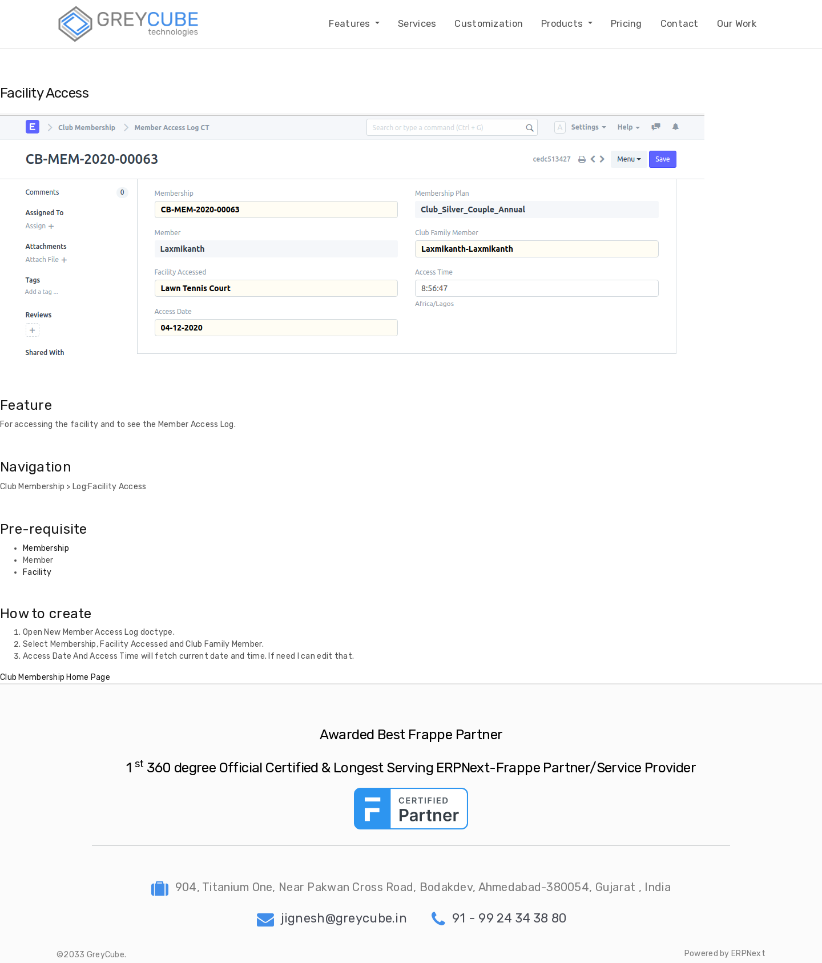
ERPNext (748, 953)
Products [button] (563, 23)
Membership (46, 548)
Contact (679, 23)
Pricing (626, 23)
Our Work (736, 23)
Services (417, 23)
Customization (488, 23)
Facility (37, 572)
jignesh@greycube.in (332, 918)
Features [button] (351, 23)
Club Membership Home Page (55, 677)
